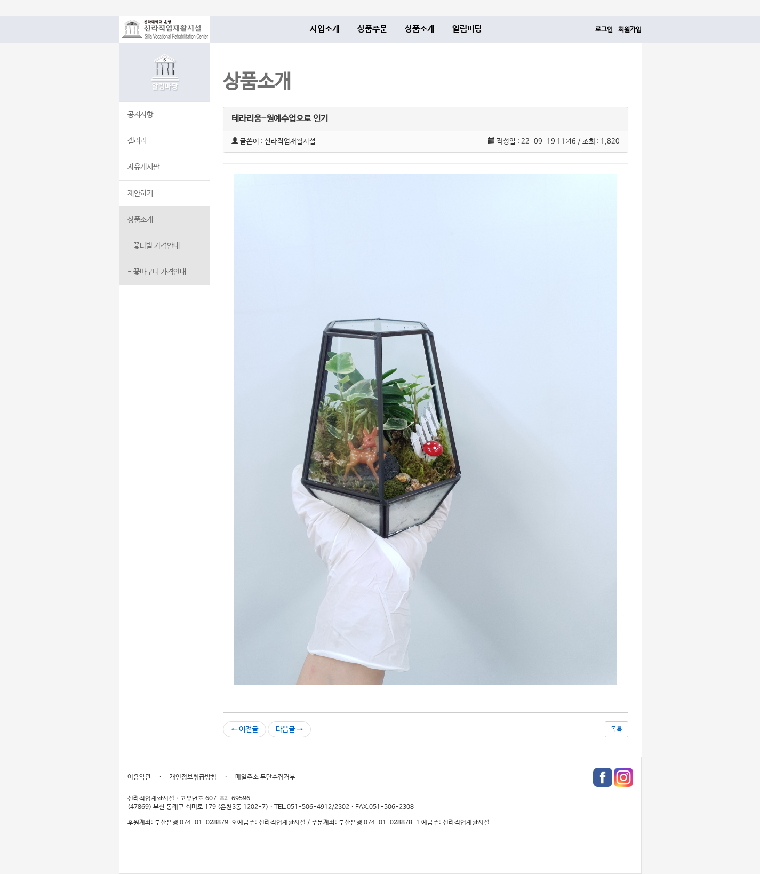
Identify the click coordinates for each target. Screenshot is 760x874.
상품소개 (420, 29)
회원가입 (630, 30)
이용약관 (139, 777)
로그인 (604, 30)
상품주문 (372, 29)
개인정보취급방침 (193, 777)
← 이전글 (244, 729)
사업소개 (325, 29)
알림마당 (467, 29)
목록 (616, 729)
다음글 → (289, 729)
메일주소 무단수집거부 (265, 777)
